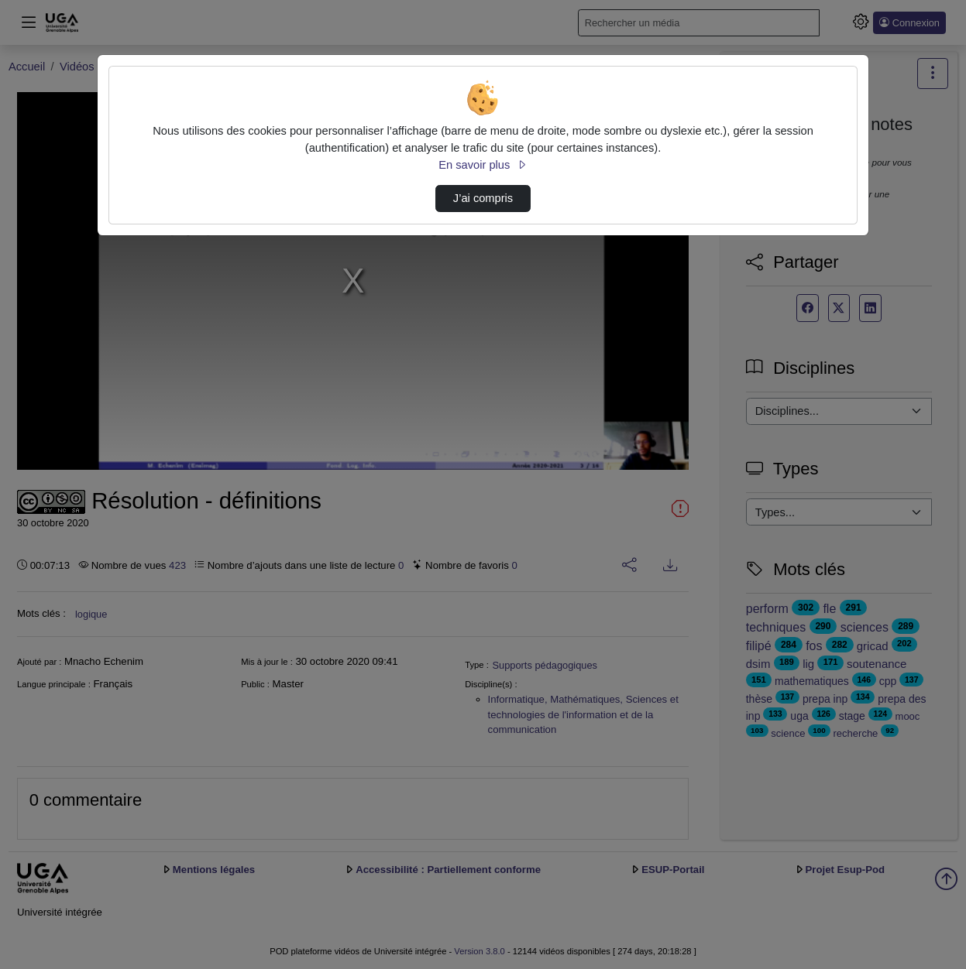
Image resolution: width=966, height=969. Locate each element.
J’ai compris (483, 198)
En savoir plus (482, 164)
